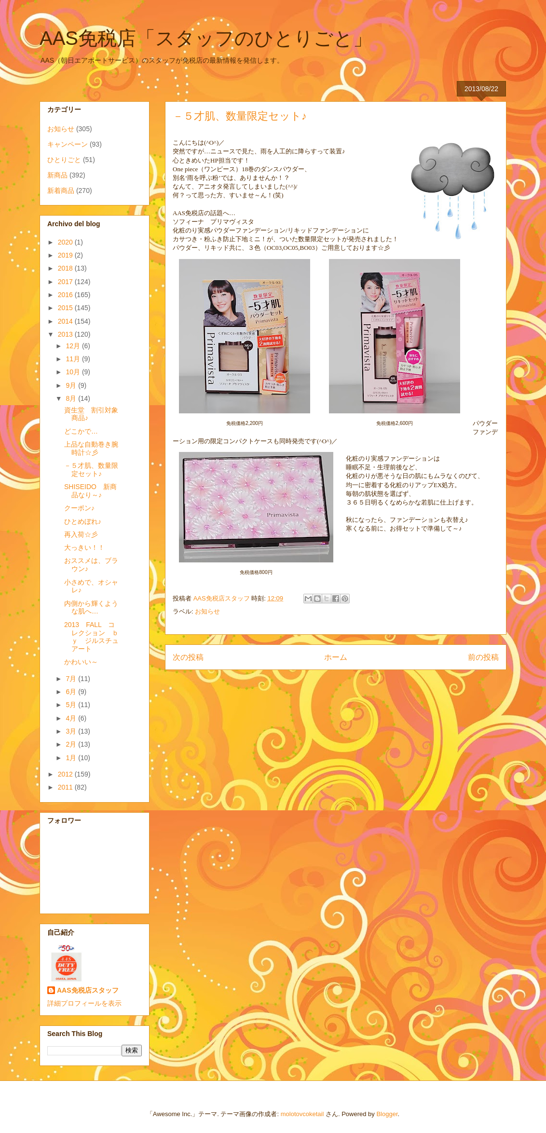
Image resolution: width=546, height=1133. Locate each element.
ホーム (335, 657)
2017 (66, 282)
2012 (66, 774)
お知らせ (207, 611)
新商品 (57, 175)
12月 (74, 346)
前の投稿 (483, 657)
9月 (72, 385)
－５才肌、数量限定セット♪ (91, 470)
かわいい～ (81, 662)
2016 (66, 295)
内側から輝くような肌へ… (91, 607)
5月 (72, 705)
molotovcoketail (302, 1114)
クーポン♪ (79, 508)
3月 (72, 731)
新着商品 (60, 190)
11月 (74, 359)
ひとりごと (64, 160)
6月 (72, 692)
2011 (66, 787)
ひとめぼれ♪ (82, 521)
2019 (66, 255)
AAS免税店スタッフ (88, 990)
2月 (72, 744)
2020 (66, 242)
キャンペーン (67, 144)
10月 (74, 372)
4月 (72, 718)
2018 (66, 268)
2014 (66, 321)
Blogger (386, 1114)
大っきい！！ (84, 547)
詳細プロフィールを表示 (84, 1003)
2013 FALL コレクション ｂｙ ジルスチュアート (91, 637)
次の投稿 (188, 657)
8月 (72, 398)
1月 (72, 758)
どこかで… (81, 431)
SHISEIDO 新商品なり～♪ (90, 491)
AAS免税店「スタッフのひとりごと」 (206, 38)
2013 (66, 334)
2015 (66, 308)
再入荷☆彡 (81, 534)
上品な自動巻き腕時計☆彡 (91, 448)
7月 (72, 679)
